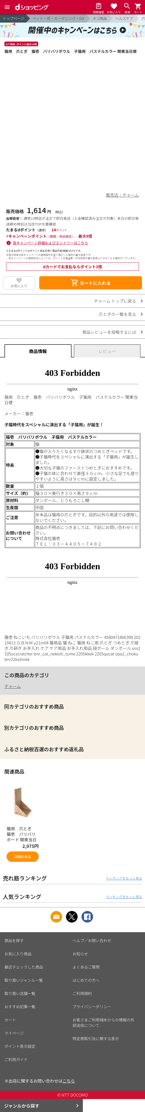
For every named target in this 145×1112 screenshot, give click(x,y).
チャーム (12, 686)
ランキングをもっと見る (124, 878)
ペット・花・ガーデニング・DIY (59, 18)
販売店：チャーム (122, 195)
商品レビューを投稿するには (109, 332)
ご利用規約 (82, 993)
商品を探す (14, 940)
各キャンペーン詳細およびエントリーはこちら (50, 242)
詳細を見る (22, 856)
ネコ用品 (100, 18)
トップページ (13, 18)
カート (10, 1020)
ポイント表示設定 (19, 1046)
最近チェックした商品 (23, 967)
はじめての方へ (86, 980)
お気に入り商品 (17, 953)
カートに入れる (90, 283)
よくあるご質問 (86, 967)
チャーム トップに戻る (115, 301)
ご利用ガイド (16, 1059)
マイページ (14, 1033)
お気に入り (19, 285)
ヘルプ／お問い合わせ (92, 940)
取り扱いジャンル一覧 (23, 980)
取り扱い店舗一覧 (19, 993)
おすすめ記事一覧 (19, 1006)
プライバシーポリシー (92, 1006)
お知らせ (80, 953)
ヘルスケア (124, 18)
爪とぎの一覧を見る (117, 314)
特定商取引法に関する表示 (96, 1038)
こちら (68, 1081)
